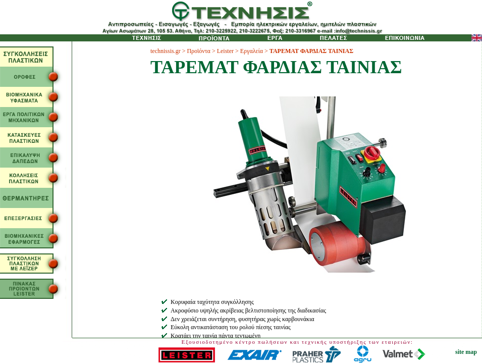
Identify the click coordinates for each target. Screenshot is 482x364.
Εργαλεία (251, 51)
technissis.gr (165, 51)
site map (466, 351)
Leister (225, 51)
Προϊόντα (198, 51)
